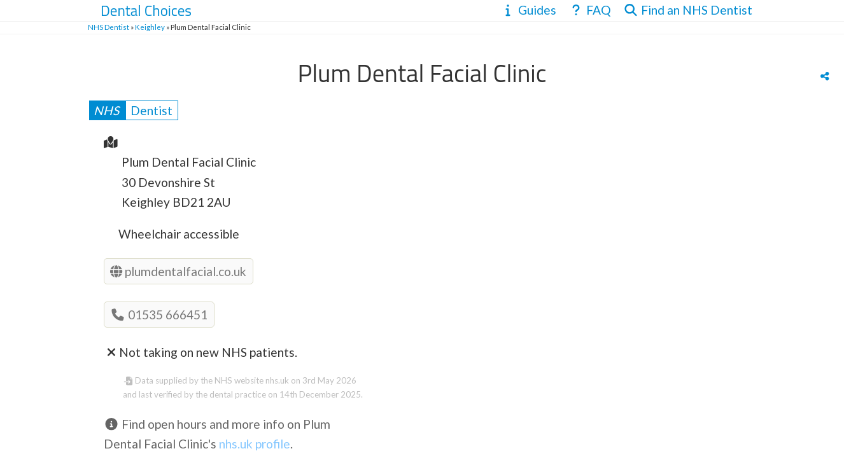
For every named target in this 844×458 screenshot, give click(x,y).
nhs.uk (277, 380)
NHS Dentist (108, 27)
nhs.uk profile (254, 443)
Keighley (150, 27)
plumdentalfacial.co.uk (178, 271)
